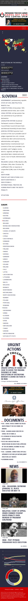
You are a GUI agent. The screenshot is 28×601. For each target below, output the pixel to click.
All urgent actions (20, 383)
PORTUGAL (6, 303)
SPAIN (5, 320)
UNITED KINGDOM (8, 333)
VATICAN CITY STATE (9, 336)
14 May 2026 (5, 484)
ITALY (5, 269)
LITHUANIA (6, 277)
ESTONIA (5, 244)
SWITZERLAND (7, 326)
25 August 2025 (5, 381)
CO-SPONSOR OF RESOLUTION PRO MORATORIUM (12, 437)
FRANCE (5, 251)
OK (26, 3)
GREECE (5, 259)
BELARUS (6, 221)
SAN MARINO (7, 310)
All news (24, 546)
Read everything (13, 381)
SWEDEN (5, 323)
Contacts (17, 589)
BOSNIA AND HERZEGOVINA (11, 226)
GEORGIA (6, 254)
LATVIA (5, 272)
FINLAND (6, 249)
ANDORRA (6, 210)
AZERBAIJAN (6, 218)
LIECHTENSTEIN (8, 274)
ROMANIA (6, 305)
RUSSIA (5, 308)
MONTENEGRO (7, 290)
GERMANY (6, 256)
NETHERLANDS (7, 292)
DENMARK (6, 241)
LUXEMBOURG (7, 279)
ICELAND (5, 264)
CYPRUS (5, 236)
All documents (22, 462)
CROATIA (5, 233)
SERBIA (5, 313)
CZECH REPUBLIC (8, 239)
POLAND (5, 300)
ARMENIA (6, 213)
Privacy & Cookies (9, 589)
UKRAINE (5, 331)
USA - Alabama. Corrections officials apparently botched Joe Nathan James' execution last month (14, 454)
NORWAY (6, 297)
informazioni (14, 5)
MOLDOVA (6, 285)
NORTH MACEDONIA (9, 295)
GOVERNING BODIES (7, 459)
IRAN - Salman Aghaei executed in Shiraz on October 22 (12, 432)
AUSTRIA (5, 215)
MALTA (5, 282)
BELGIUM (6, 223)
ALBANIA (5, 208)
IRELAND (5, 267)
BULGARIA (6, 228)
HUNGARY (6, 262)
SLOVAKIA (6, 315)
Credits (21, 589)
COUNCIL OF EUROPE (9, 231)
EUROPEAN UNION (8, 246)
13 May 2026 (5, 537)
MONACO (6, 287)
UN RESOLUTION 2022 (8, 449)
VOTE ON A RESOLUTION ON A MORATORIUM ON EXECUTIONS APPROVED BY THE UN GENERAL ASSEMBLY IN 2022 (14, 444)
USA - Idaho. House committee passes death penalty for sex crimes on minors (14, 426)
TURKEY (5, 328)
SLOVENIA (6, 318)
